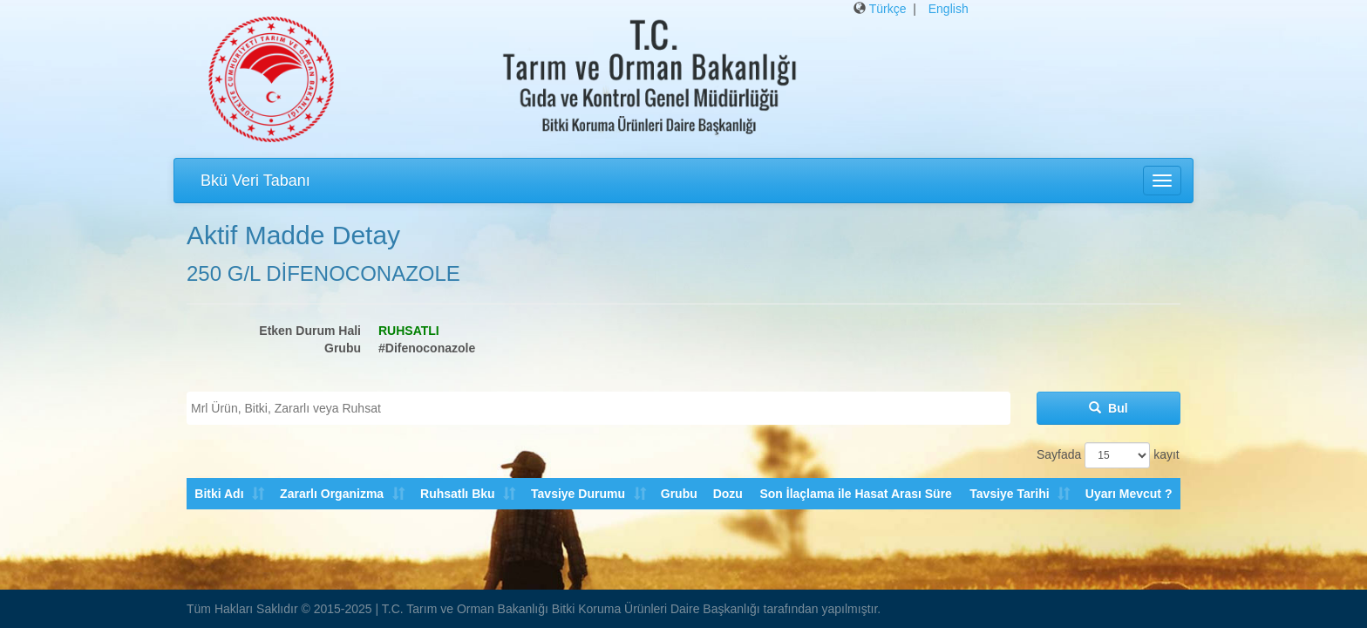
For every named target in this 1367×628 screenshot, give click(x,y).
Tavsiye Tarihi (1009, 494)
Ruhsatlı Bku (456, 494)
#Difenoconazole (426, 348)
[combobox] (598, 408)
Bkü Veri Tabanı (255, 180)
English (948, 9)
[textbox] (603, 408)
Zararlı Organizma (332, 494)
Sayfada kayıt (1108, 455)
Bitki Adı (218, 494)
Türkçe (888, 9)
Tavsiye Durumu (577, 494)
